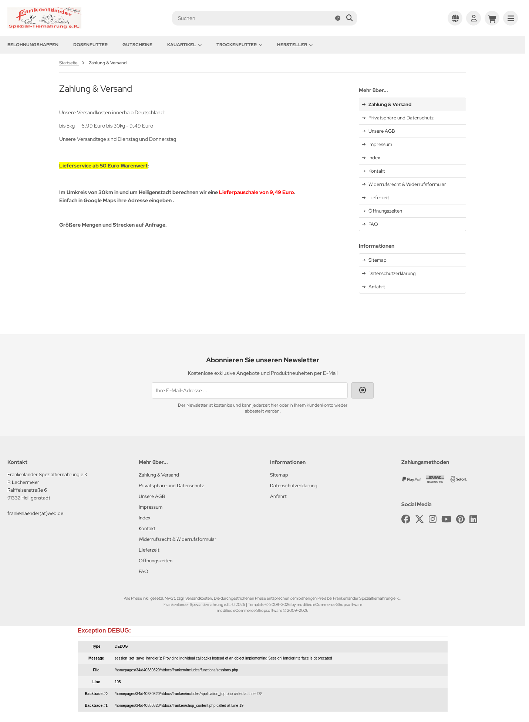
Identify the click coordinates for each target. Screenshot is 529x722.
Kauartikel (184, 44)
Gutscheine (137, 45)
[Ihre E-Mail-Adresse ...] (250, 390)
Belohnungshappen (32, 45)
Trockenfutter (239, 44)
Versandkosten (198, 598)
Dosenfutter (90, 45)
